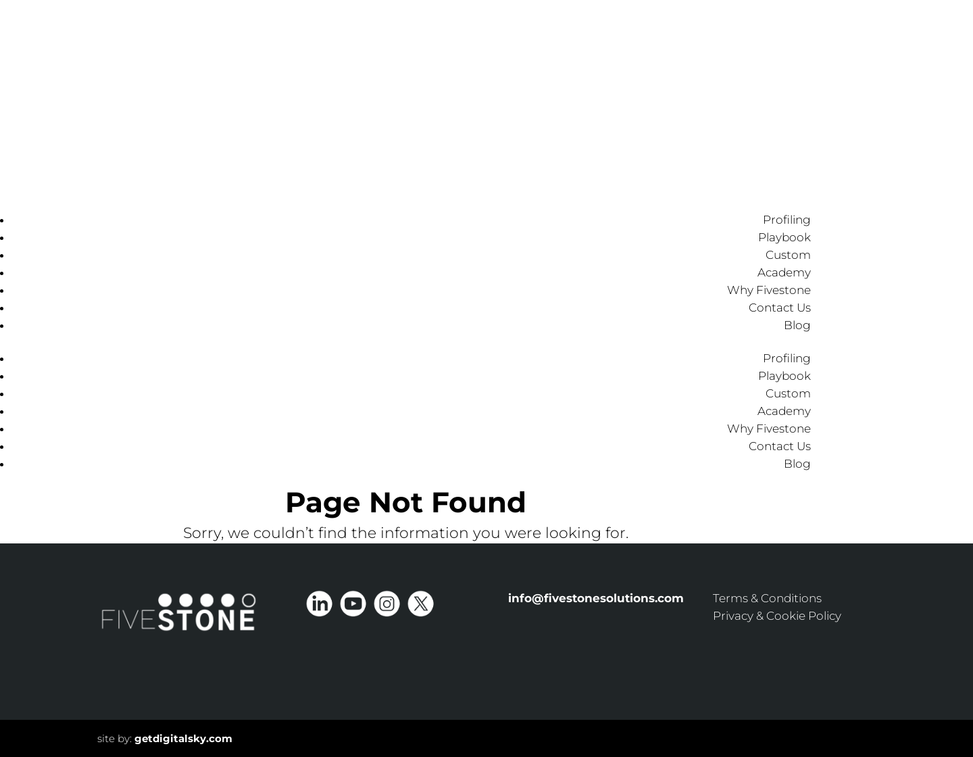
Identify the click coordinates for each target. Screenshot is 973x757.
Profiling (787, 219)
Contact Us (780, 307)
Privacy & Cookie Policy (777, 615)
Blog (797, 325)
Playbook (784, 237)
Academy (784, 272)
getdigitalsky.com (183, 738)
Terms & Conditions (767, 598)
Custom (788, 255)
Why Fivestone (769, 290)
